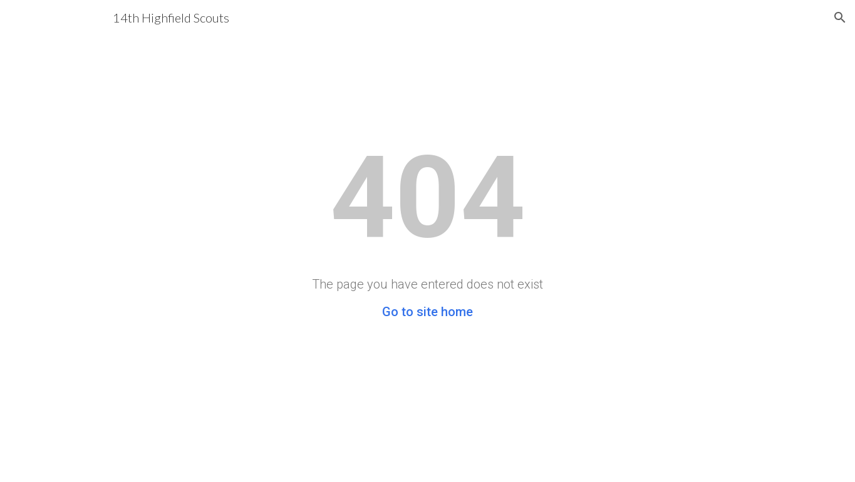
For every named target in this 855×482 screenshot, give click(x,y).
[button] (840, 18)
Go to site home (427, 311)
